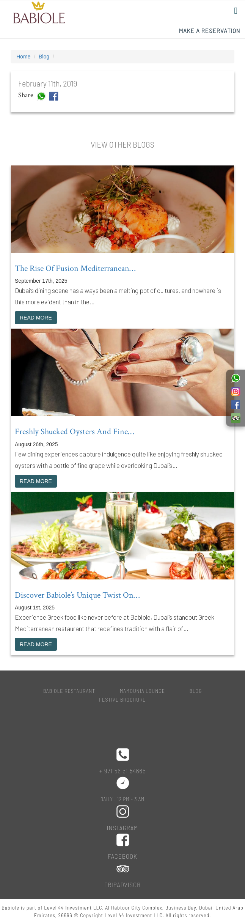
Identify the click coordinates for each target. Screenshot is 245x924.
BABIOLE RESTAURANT (69, 691)
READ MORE (36, 318)
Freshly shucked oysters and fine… (74, 431)
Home (23, 57)
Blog (44, 57)
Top (227, 906)
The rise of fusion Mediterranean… (75, 268)
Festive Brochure (122, 699)
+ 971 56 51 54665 (122, 770)
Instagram (122, 827)
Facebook (122, 856)
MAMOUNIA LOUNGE (142, 691)
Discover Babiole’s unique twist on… (77, 595)
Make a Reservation (209, 30)
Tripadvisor (122, 884)
